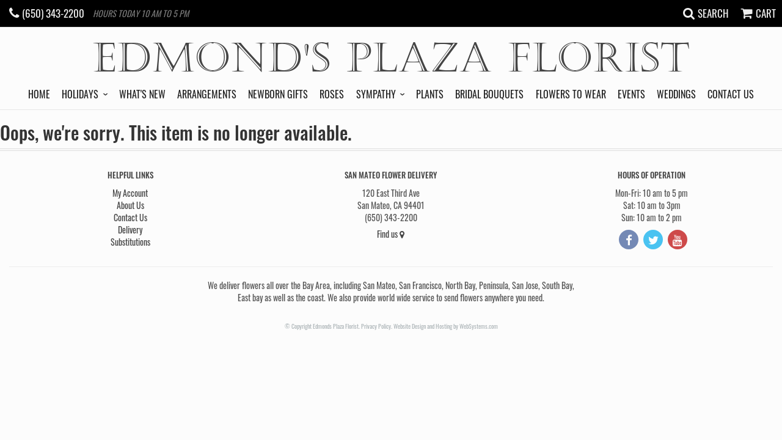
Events (631, 94)
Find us (390, 233)
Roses (332, 94)
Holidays (80, 94)
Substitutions (130, 241)
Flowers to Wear (571, 94)
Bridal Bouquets (489, 94)
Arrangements (206, 94)
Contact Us (730, 94)
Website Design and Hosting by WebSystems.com (445, 326)
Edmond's (391, 58)
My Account (130, 192)
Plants (430, 94)
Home (39, 94)
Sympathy (376, 94)
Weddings (676, 94)
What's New (142, 94)
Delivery (130, 229)
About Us (130, 205)
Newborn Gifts (278, 94)
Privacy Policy (376, 326)
